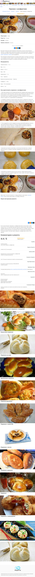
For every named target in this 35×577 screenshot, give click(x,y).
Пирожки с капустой (7, 424)
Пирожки (3, 493)
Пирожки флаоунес (6, 401)
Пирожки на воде (6, 355)
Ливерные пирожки (7, 470)
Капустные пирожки (7, 332)
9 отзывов (8, 13)
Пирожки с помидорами (8, 516)
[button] (34, 1)
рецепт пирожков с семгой (6, 54)
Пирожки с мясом (6, 447)
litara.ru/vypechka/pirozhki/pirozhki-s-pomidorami (19, 269)
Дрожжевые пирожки (7, 378)
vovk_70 (22, 45)
